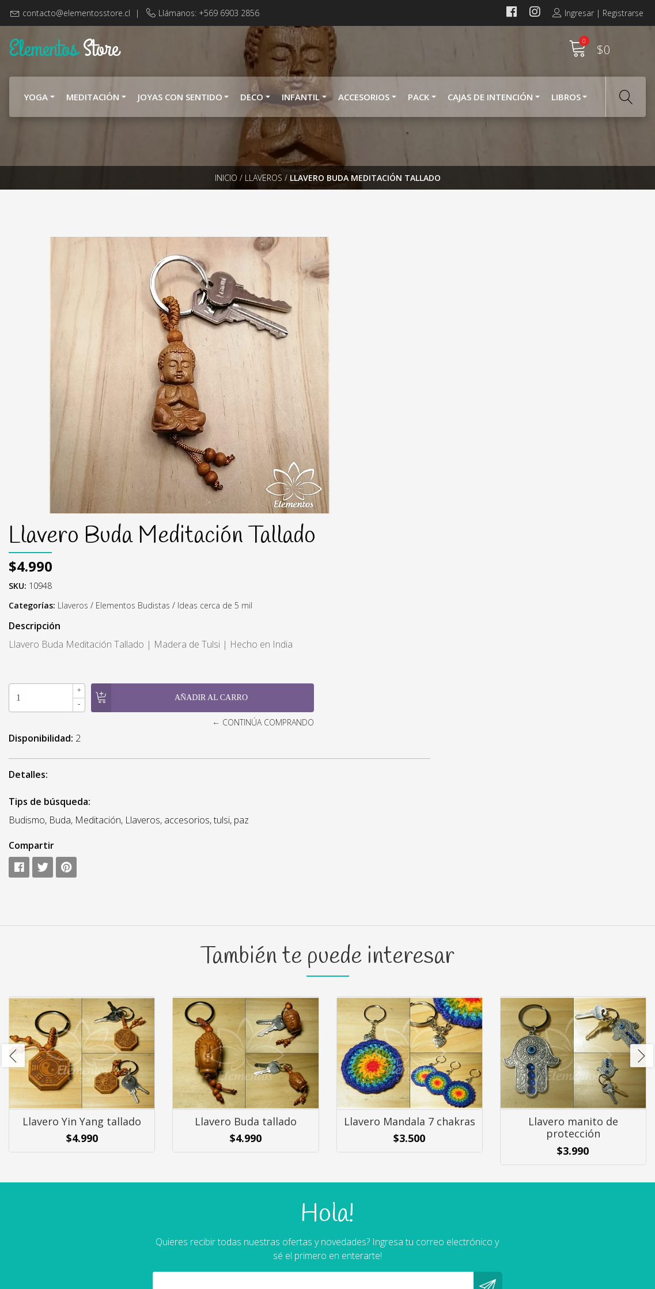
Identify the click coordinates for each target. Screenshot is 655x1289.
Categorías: (359, 327)
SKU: (345, 308)
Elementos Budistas (460, 327)
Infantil (301, 102)
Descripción (362, 348)
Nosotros (356, 1157)
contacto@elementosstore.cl (76, 12)
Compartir (359, 567)
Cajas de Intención (490, 102)
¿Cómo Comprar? (371, 1173)
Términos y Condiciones (385, 1188)
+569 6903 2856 (205, 1202)
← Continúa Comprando (466, 444)
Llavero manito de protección (573, 873)
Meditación (92, 102)
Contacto (355, 1220)
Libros (566, 102)
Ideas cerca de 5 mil (542, 327)
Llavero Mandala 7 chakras (409, 867)
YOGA (36, 102)
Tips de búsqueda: (377, 523)
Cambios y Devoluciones (386, 1204)
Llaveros (263, 198)
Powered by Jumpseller (436, 1277)
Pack (418, 102)
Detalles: (356, 496)
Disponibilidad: (368, 460)
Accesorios (363, 102)
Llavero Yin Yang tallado (81, 867)
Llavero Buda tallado (246, 867)
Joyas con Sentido (180, 102)
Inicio (226, 198)
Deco (251, 102)
